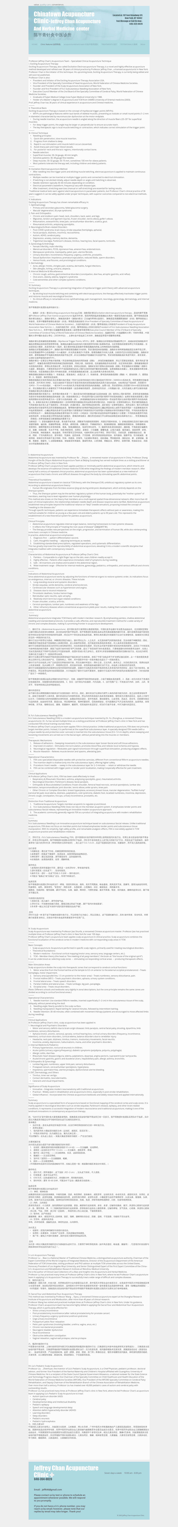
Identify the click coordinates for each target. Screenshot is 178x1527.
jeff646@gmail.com (52, 1489)
